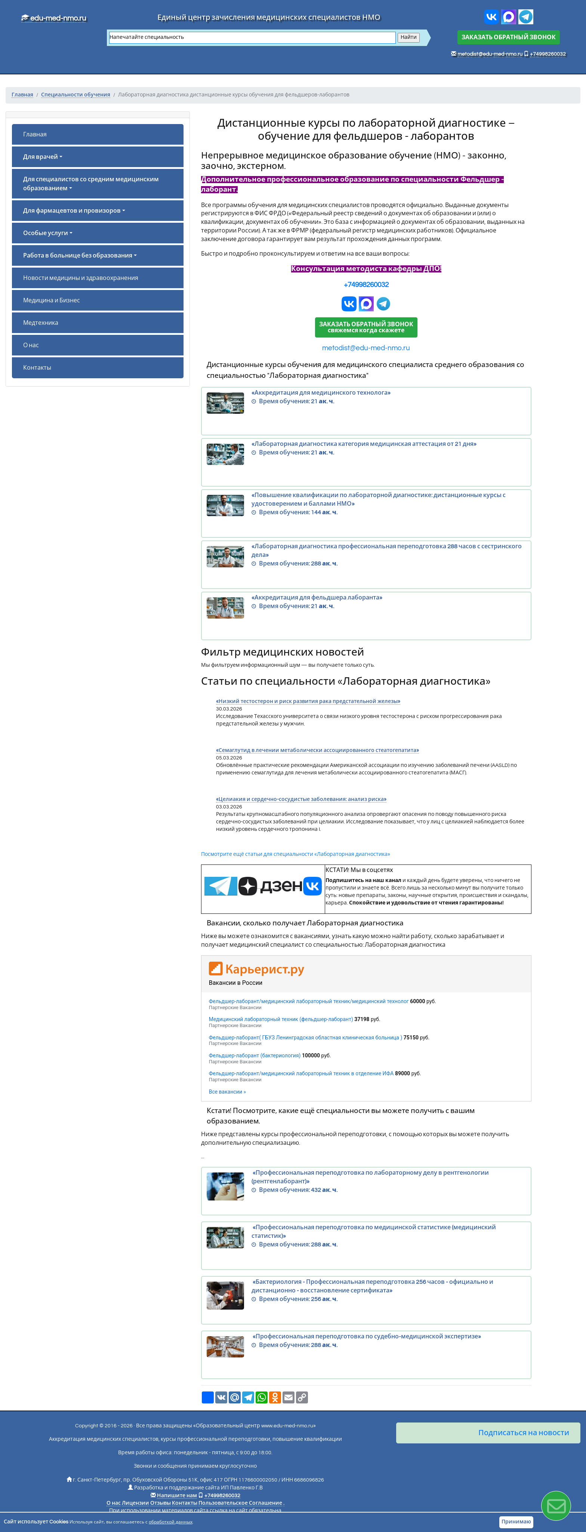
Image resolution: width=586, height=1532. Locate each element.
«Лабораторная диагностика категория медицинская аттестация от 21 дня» (366, 454)
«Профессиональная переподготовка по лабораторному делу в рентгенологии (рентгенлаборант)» (366, 1186)
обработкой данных (170, 1522)
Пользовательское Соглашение (240, 1503)
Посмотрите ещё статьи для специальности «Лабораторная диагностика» (295, 854)
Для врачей (40, 157)
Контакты (37, 368)
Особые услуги (45, 233)
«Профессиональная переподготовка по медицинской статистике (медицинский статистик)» (366, 1237)
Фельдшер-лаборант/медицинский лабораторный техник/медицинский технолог (309, 1001)
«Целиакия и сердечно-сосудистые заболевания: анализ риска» (301, 799)
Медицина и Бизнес (51, 300)
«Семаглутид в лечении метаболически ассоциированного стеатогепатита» (317, 750)
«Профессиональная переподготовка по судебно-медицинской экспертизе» (366, 1346)
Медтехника (40, 323)
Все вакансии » (227, 1092)
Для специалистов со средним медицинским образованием (91, 183)
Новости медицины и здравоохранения (80, 278)
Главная (35, 135)
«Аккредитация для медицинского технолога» (366, 403)
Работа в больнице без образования (77, 256)
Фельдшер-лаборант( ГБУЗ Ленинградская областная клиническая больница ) (306, 1038)
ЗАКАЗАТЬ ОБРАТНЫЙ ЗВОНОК (509, 37)
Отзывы (160, 1503)
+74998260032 (548, 54)
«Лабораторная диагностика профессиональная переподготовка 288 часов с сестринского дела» (366, 556)
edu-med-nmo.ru (53, 18)
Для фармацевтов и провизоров (72, 211)
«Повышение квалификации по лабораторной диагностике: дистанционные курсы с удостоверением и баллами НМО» (366, 505)
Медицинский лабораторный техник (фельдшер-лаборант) (281, 1019)
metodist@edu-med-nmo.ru (489, 54)
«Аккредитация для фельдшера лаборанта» (366, 608)
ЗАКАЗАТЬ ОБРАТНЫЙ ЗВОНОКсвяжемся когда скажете (366, 327)
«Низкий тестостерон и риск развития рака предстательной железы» (308, 701)
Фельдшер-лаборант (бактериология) (255, 1055)
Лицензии (135, 1503)
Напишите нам (177, 1495)
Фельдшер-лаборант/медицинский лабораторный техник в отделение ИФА (301, 1073)
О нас (31, 345)
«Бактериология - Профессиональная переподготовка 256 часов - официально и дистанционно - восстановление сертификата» (366, 1295)
